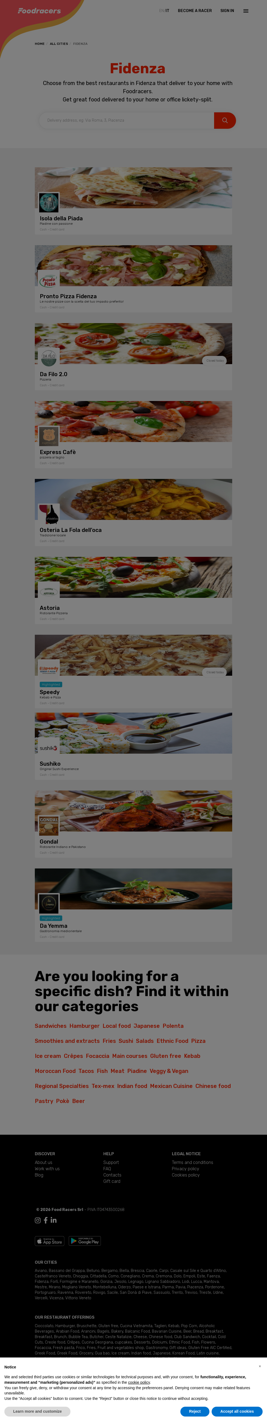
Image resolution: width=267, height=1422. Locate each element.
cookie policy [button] (139, 1382)
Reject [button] (195, 1411)
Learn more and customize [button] (37, 1411)
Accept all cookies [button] (237, 1411)
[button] (259, 1366)
